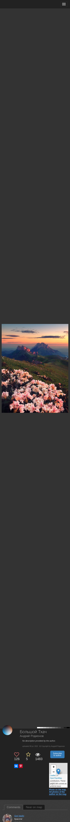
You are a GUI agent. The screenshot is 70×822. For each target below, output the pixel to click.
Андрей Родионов (32, 736)
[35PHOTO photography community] (15, 4)
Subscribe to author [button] (57, 754)
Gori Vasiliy (19, 816)
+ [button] (54, 767)
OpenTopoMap (56, 778)
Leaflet (52, 775)
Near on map (34, 807)
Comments (13, 807)
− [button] (54, 772)
